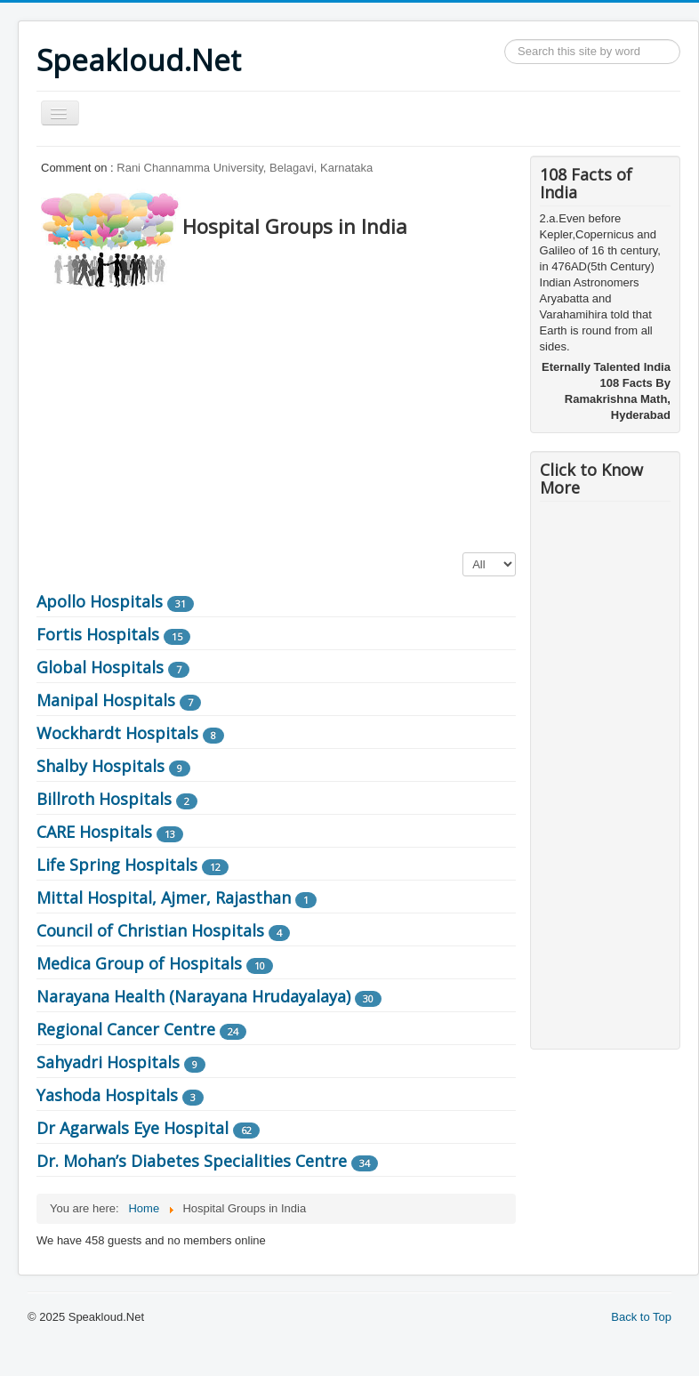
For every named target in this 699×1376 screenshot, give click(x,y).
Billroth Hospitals (104, 798)
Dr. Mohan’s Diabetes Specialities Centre (191, 1160)
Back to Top (641, 1317)
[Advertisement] (359, 415)
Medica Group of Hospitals (139, 963)
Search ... (504, 39)
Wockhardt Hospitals (117, 733)
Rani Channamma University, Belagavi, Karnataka (244, 167)
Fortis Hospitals (97, 634)
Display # (462, 552)
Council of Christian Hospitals (150, 930)
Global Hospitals (100, 667)
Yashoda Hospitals (107, 1095)
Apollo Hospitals (99, 601)
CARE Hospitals (94, 831)
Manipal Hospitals (105, 700)
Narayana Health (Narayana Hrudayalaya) (193, 996)
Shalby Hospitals (100, 766)
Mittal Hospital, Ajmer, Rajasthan (163, 897)
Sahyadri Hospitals (108, 1062)
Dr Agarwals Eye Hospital (132, 1128)
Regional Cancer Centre (125, 1029)
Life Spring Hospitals (116, 864)
